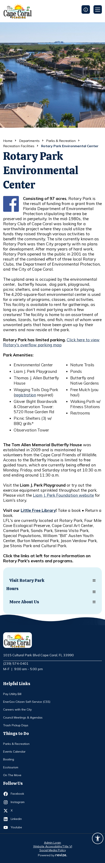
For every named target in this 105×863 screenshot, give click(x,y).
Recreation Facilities (18, 146)
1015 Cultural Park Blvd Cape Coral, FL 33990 (38, 655)
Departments (29, 141)
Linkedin (18, 819)
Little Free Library (38, 510)
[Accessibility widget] (97, 839)
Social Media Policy (52, 850)
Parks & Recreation (61, 141)
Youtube (18, 827)
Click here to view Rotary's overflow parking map (51, 342)
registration (25, 394)
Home (7, 141)
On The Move (12, 775)
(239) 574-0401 (16, 663)
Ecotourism (10, 767)
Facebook (18, 793)
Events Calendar (14, 751)
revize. (61, 854)
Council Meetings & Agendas (23, 717)
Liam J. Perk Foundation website (63, 495)
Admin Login (52, 842)
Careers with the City (17, 709)
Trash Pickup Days (15, 725)
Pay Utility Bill (12, 694)
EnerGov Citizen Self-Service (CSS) (26, 702)
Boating (8, 759)
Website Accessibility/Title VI (52, 846)
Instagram (18, 802)
